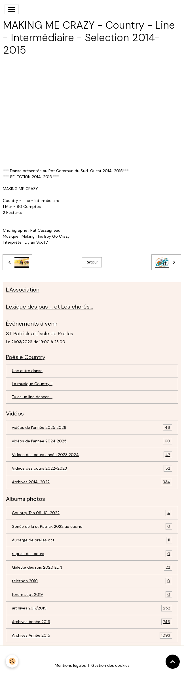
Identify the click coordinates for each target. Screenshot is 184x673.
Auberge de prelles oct (92, 540)
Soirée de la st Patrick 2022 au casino (92, 526)
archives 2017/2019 (92, 608)
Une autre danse (27, 370)
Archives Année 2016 (92, 622)
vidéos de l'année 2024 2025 (92, 441)
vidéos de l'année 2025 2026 (92, 427)
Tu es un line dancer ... (32, 396)
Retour (92, 262)
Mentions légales (70, 665)
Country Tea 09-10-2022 (92, 513)
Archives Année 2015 (92, 635)
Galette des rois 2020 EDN (92, 567)
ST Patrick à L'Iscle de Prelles (39, 333)
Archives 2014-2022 (92, 482)
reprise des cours (92, 553)
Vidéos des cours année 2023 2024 (92, 455)
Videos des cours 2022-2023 (92, 468)
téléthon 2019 (92, 581)
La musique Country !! (32, 383)
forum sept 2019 (92, 594)
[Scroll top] (173, 662)
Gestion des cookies (110, 665)
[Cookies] (12, 661)
